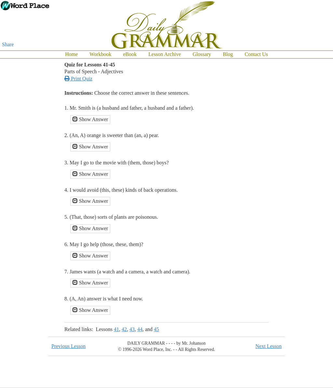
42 (124, 329)
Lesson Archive (164, 54)
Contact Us (256, 54)
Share (8, 44)
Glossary (202, 54)
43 (132, 329)
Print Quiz (78, 78)
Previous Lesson (68, 346)
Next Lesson (269, 346)
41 (116, 329)
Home (71, 54)
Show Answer (90, 119)
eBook (130, 54)
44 (139, 329)
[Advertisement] (307, 156)
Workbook (100, 54)
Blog (228, 54)
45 (156, 329)
